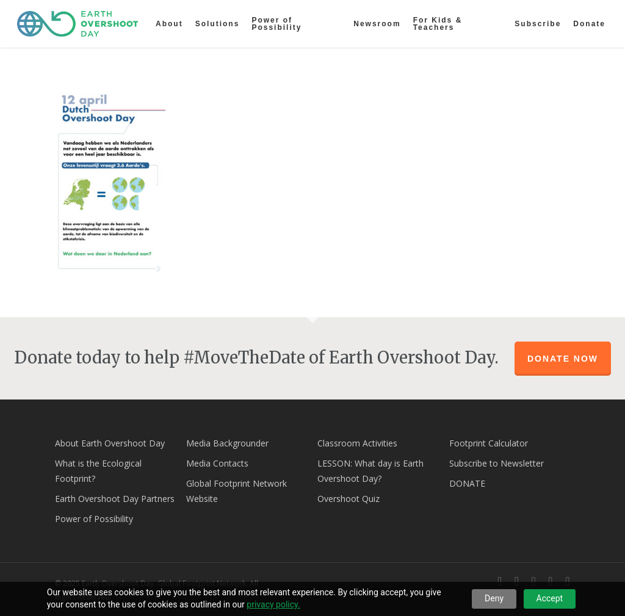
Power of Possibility (94, 519)
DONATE (467, 483)
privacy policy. (273, 604)
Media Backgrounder (227, 443)
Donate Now (562, 359)
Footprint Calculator (488, 443)
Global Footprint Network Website (236, 491)
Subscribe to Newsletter (496, 463)
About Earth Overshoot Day (110, 443)
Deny (494, 598)
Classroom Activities (357, 443)
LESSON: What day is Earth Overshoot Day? (370, 470)
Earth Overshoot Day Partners (115, 498)
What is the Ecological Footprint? (98, 470)
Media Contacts (217, 463)
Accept (549, 598)
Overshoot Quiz (348, 498)
